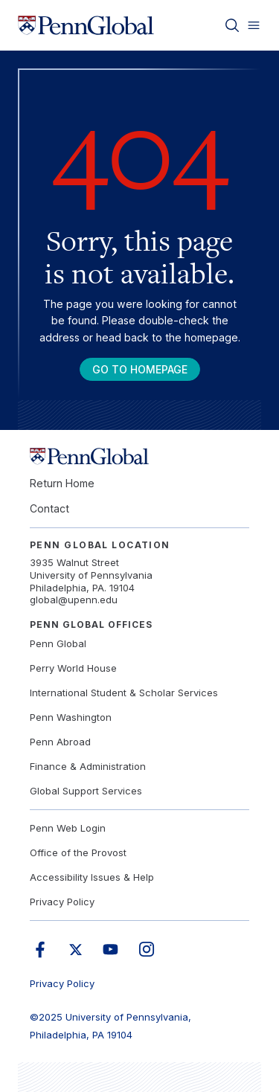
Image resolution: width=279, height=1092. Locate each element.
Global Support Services (86, 791)
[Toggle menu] (253, 25)
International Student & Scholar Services (124, 692)
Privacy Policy (62, 902)
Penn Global (58, 643)
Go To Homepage (139, 369)
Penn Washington (71, 717)
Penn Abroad (60, 742)
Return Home (62, 483)
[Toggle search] (232, 25)
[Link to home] (86, 25)
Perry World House (73, 668)
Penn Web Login (68, 828)
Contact (49, 508)
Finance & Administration (88, 766)
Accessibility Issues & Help (92, 877)
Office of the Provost (78, 852)
